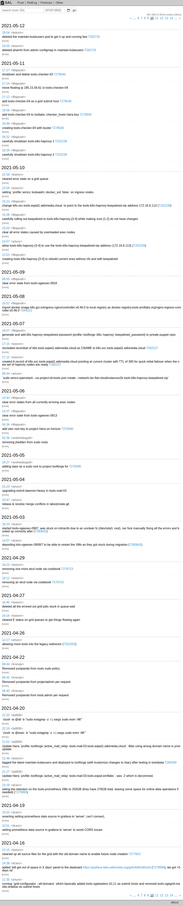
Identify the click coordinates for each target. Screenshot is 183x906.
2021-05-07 (13, 323)
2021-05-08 (13, 296)
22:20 (6, 715)
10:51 (6, 825)
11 (157, 18)
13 (166, 18)
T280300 (170, 762)
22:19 (6, 728)
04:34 (6, 424)
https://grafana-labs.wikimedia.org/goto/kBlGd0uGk (117, 867)
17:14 (6, 83)
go (74, 10)
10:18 (6, 785)
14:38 (6, 863)
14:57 (6, 241)
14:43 (6, 397)
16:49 (6, 123)
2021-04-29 (13, 557)
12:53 (6, 254)
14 (171, 18)
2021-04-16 (13, 843)
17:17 (6, 70)
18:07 (6, 330)
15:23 (6, 486)
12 (161, 18)
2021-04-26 (13, 633)
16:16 (6, 615)
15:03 (6, 228)
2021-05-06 (13, 390)
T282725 (94, 36)
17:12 (6, 96)
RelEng (32, 2)
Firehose (46, 2)
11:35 (6, 879)
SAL (6, 3)
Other (59, 2)
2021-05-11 (13, 63)
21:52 (6, 741)
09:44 (6, 373)
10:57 (6, 303)
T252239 (61, 141)
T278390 (67, 428)
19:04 (6, 32)
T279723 (67, 568)
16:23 (6, 524)
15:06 (6, 214)
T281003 (69, 644)
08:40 (6, 690)
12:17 (6, 640)
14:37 (6, 411)
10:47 (6, 499)
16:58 (6, 110)
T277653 (134, 854)
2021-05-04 (13, 479)
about (174, 902)
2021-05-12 (13, 25)
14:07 (6, 540)
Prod (20, 2)
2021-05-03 (13, 517)
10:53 (6, 812)
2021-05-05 (13, 455)
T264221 (26, 310)
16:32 (6, 137)
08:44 (6, 664)
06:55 (6, 279)
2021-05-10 (13, 167)
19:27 (6, 462)
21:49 (6, 758)
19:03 (6, 46)
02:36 (6, 437)
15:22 (6, 201)
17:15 (6, 343)
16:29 (6, 150)
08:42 (6, 677)
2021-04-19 (13, 805)
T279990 (21, 792)
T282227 (152, 348)
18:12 (6, 578)
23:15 (6, 849)
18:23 (6, 564)
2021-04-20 (13, 708)
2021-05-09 (13, 272)
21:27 (6, 771)
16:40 (6, 602)
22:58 (6, 174)
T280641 (41, 531)
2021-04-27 (13, 595)
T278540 (60, 74)
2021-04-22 (13, 657)
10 (152, 18)
